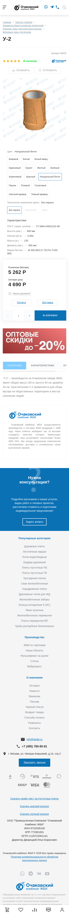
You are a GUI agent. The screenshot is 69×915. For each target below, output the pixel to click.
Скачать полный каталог (34, 814)
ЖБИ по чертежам (34, 645)
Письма (34, 701)
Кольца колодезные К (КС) (34, 604)
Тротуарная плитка (34, 578)
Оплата (21, 302)
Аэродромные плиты (34, 588)
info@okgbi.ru (34, 739)
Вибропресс (34, 666)
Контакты (34, 728)
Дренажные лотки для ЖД (34, 594)
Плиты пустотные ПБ (34, 567)
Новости (34, 691)
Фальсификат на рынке (34, 655)
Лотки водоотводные (34, 556)
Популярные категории (34, 538)
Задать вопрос (34, 521)
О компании (34, 677)
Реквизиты (34, 722)
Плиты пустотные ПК (34, 572)
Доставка (47, 302)
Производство (34, 637)
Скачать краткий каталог (34, 806)
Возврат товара (34, 712)
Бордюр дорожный (34, 562)
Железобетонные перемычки (34, 615)
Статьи (34, 661)
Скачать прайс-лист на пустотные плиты (34, 798)
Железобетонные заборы (34, 599)
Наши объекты (34, 650)
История (34, 685)
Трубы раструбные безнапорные (34, 626)
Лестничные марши (34, 551)
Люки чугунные (34, 610)
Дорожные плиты (34, 546)
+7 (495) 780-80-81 (34, 746)
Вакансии (34, 696)
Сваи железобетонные (34, 583)
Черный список (35, 706)
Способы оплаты (34, 717)
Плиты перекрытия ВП (34, 620)
